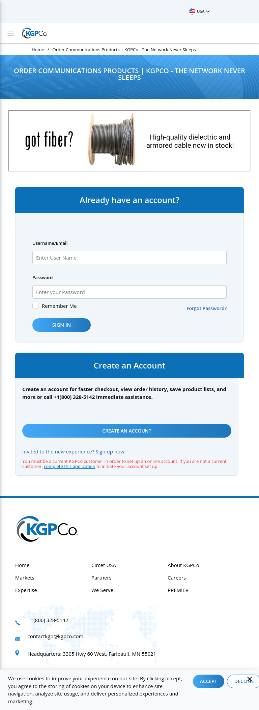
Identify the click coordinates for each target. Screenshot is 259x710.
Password (42, 277)
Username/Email (49, 243)
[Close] (250, 679)
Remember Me (59, 305)
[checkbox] (35, 306)
